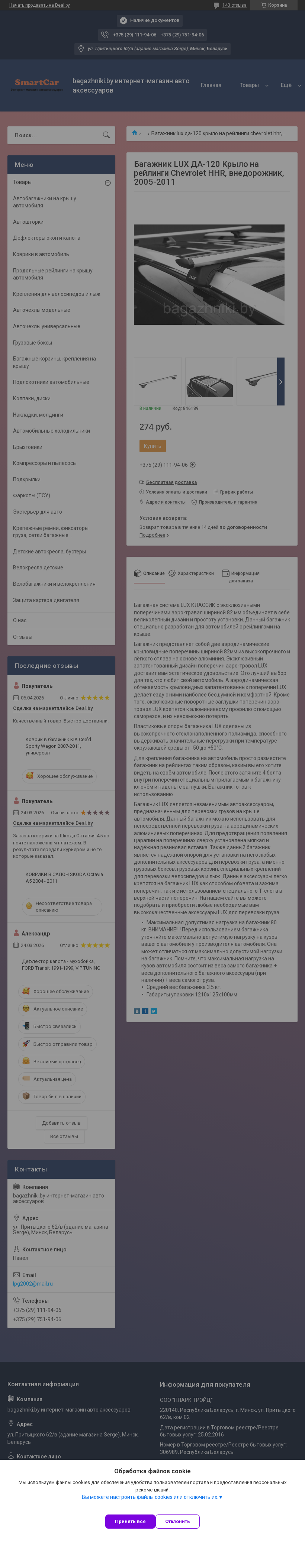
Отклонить (177, 1521)
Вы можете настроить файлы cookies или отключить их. (150, 1497)
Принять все (130, 1521)
